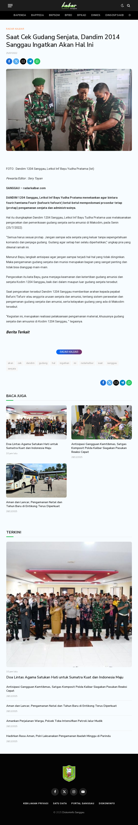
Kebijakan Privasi (35, 803)
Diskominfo (107, 803)
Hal (53, 363)
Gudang (43, 363)
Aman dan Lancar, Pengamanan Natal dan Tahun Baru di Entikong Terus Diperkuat (34, 504)
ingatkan (64, 363)
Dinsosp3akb (114, 15)
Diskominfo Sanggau (73, 812)
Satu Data (60, 803)
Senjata (12, 368)
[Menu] (10, 6)
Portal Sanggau (82, 803)
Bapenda (20, 15)
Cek (20, 363)
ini (75, 363)
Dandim (30, 363)
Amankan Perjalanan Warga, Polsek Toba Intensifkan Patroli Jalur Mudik (54, 721)
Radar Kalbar (15, 28)
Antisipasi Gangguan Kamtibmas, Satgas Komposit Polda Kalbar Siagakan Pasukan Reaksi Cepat (99, 448)
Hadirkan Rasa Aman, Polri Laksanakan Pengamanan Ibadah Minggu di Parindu (58, 736)
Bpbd (68, 15)
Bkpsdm (54, 15)
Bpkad (81, 15)
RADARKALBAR (87, 363)
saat (100, 363)
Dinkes (95, 15)
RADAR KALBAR (69, 351)
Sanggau (112, 363)
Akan (10, 363)
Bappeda (37, 15)
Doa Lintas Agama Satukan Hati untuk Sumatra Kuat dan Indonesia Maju (32, 446)
